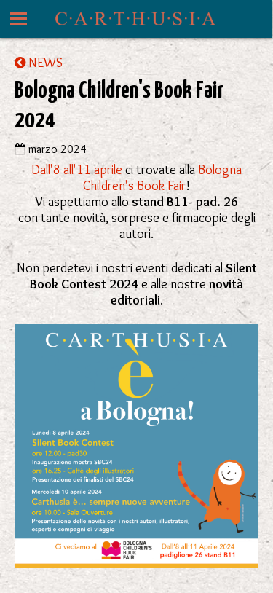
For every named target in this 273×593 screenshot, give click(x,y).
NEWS (39, 63)
